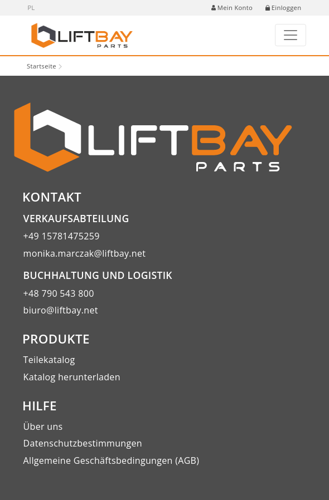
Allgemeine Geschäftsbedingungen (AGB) (111, 460)
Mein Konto (232, 7)
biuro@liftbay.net (60, 310)
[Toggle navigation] (290, 35)
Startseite (41, 66)
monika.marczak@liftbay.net (84, 253)
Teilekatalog (49, 360)
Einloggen (283, 7)
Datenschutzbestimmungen (82, 443)
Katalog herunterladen (71, 377)
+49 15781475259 (61, 236)
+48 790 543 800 (58, 293)
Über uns (43, 426)
